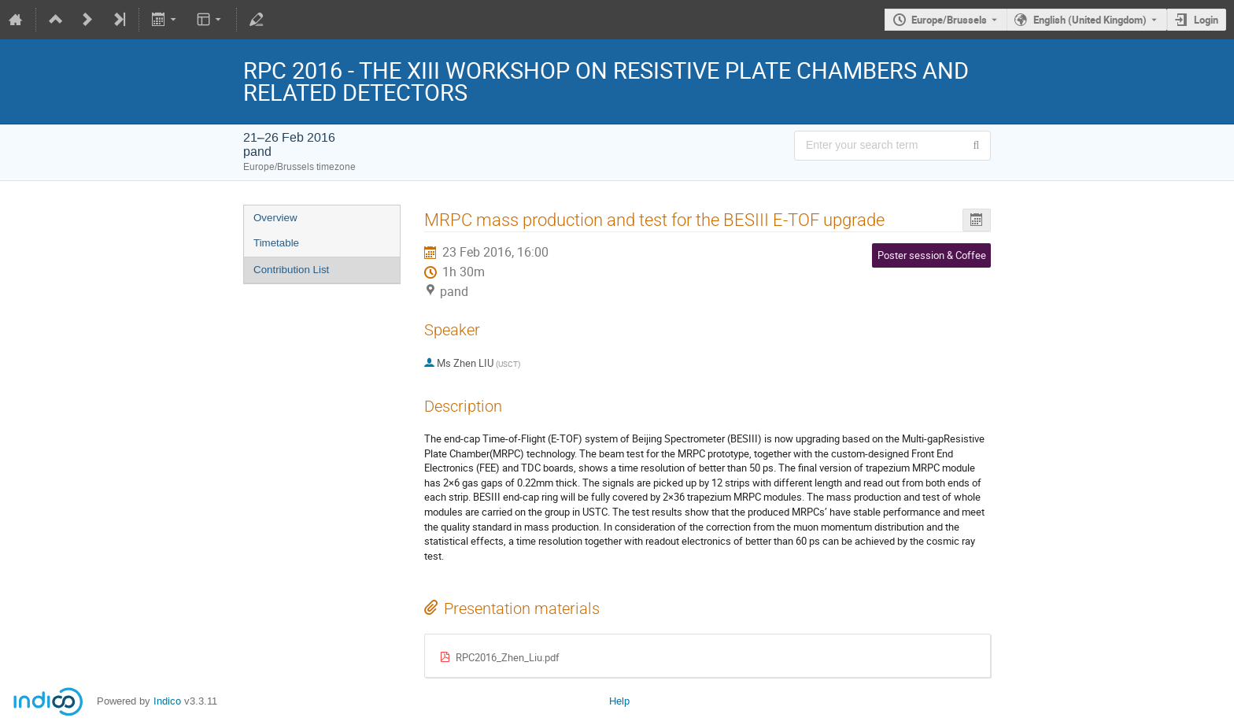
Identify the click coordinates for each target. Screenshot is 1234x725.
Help (619, 701)
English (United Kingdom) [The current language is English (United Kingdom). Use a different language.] (1090, 20)
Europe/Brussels (949, 20)
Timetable (276, 243)
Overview (275, 218)
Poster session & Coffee (931, 255)
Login (1206, 20)
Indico (167, 701)
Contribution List (291, 270)
